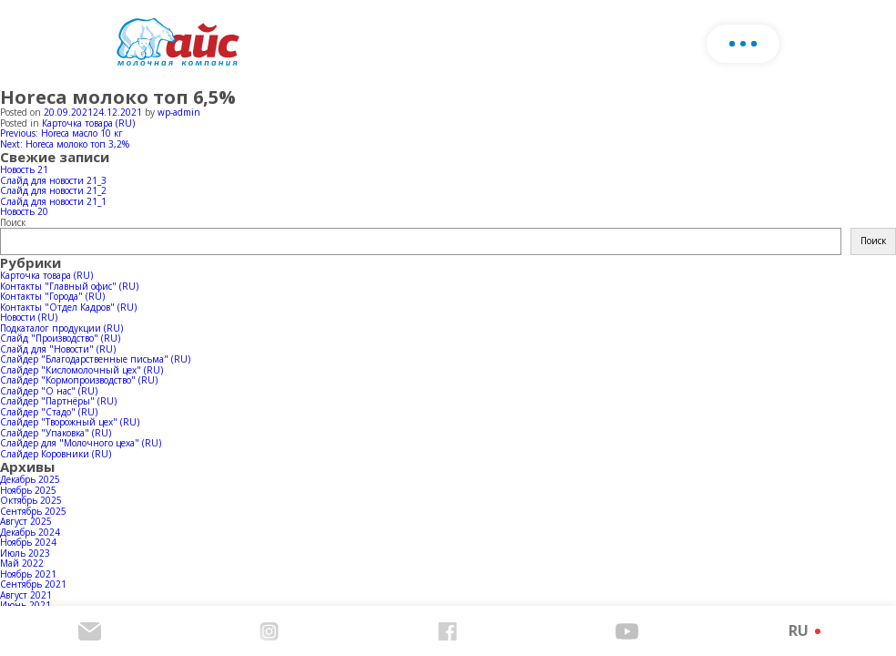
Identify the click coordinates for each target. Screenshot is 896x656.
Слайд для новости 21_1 (53, 201)
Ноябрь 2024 (28, 542)
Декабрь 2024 (30, 532)
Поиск (12, 222)
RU (799, 630)
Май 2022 (22, 563)
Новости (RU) (28, 317)
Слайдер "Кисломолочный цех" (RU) (81, 370)
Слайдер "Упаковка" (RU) (55, 432)
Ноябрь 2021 (28, 574)
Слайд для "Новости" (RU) (58, 349)
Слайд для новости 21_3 (53, 180)
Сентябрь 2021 (33, 584)
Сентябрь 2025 (33, 511)
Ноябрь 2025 (28, 490)
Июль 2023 (25, 553)
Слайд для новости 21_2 (53, 190)
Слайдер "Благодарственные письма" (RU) (95, 359)
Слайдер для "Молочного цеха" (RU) (80, 442)
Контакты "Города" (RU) (52, 296)
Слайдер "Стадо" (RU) (48, 411)
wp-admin (179, 112)
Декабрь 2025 (30, 479)
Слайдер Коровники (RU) (55, 453)
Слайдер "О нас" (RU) (48, 390)
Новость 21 (24, 169)
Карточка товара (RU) (88, 123)
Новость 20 (24, 211)
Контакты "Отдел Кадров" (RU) (68, 307)
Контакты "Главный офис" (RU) (69, 286)
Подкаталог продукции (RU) (61, 328)
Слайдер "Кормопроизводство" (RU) (79, 380)
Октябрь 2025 (31, 500)
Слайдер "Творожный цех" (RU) (69, 421)
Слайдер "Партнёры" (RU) (58, 401)
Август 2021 (26, 595)
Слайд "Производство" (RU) (60, 338)
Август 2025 (26, 521)
